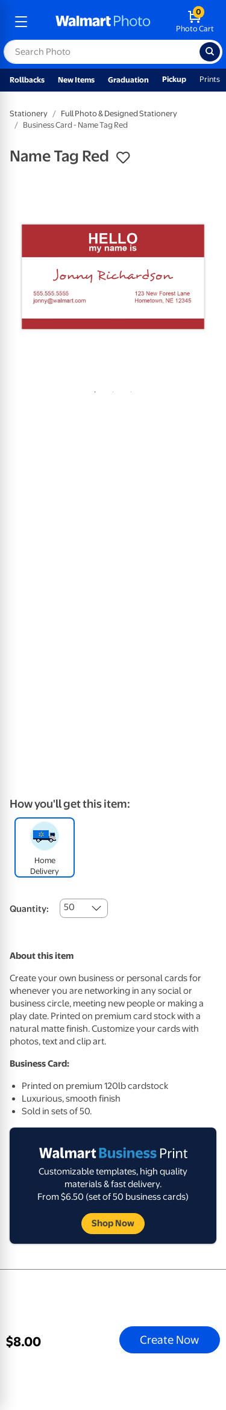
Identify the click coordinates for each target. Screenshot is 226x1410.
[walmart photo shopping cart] (195, 21)
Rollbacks (27, 79)
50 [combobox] (69, 907)
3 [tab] (129, 390)
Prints (209, 79)
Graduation (128, 79)
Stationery (29, 113)
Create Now (169, 1339)
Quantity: (29, 908)
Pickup (174, 79)
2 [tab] (111, 390)
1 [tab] (93, 390)
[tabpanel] (113, 276)
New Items (76, 79)
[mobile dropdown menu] (21, 21)
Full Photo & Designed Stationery (119, 113)
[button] (123, 158)
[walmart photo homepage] (103, 21)
